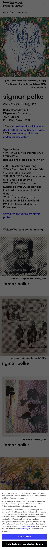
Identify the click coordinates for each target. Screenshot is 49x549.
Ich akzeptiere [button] (24, 536)
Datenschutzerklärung (26, 526)
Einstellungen (25, 529)
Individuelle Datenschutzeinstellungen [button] (24, 544)
